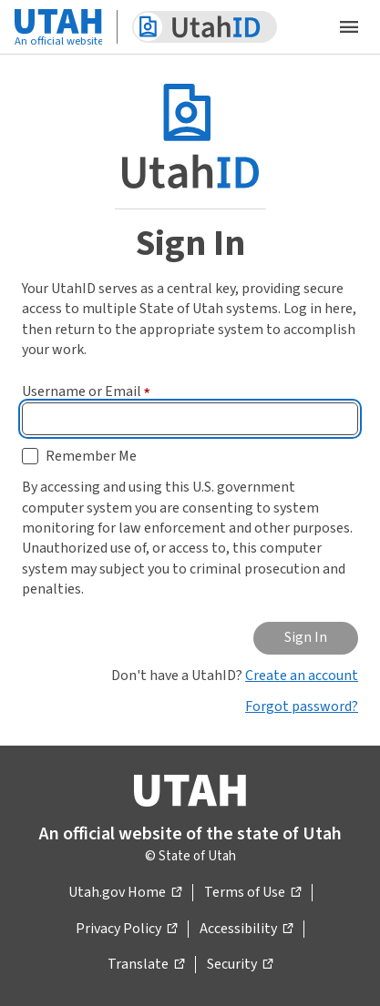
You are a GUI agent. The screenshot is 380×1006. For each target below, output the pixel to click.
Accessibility (246, 929)
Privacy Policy (126, 929)
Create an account (301, 676)
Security (239, 965)
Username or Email (86, 391)
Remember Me (91, 456)
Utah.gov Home (124, 893)
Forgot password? (301, 706)
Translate (146, 965)
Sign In (305, 637)
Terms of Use (252, 893)
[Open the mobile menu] (349, 27)
